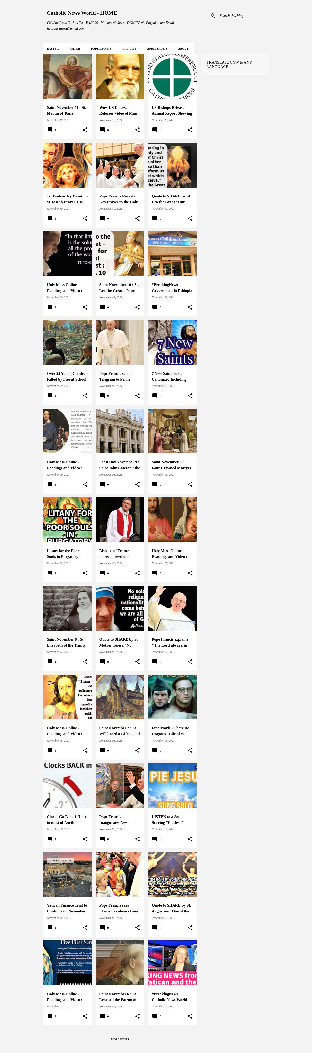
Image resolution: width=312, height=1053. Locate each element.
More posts (120, 1039)
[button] (85, 130)
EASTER (53, 48)
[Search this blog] (243, 15)
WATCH (74, 48)
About (183, 48)
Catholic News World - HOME (82, 13)
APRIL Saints (157, 48)
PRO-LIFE (129, 48)
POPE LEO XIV (101, 48)
